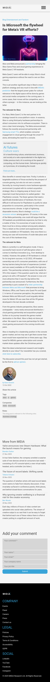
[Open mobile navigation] (44, 8)
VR (8, 397)
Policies (5, 632)
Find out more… (9, 171)
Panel (4, 610)
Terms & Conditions (10, 640)
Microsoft (12, 406)
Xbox (4, 397)
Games (13, 397)
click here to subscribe (11, 354)
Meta (5, 406)
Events (5, 606)
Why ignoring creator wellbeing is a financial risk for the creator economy (23, 496)
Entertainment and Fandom (18, 20)
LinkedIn (5, 659)
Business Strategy (9, 416)
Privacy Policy (8, 636)
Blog (4, 20)
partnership (30, 64)
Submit (25, 571)
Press (4, 618)
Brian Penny (12, 59)
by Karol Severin (8, 383)
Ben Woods (6, 500)
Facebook (6, 667)
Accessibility (7, 644)
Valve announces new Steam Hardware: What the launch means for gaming (24, 447)
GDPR (4, 649)
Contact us (6, 622)
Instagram (6, 671)
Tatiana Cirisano (8, 475)
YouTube (6, 663)
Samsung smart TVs (10, 132)
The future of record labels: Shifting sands (22, 471)
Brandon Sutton (8, 452)
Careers (5, 614)
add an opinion (20, 362)
